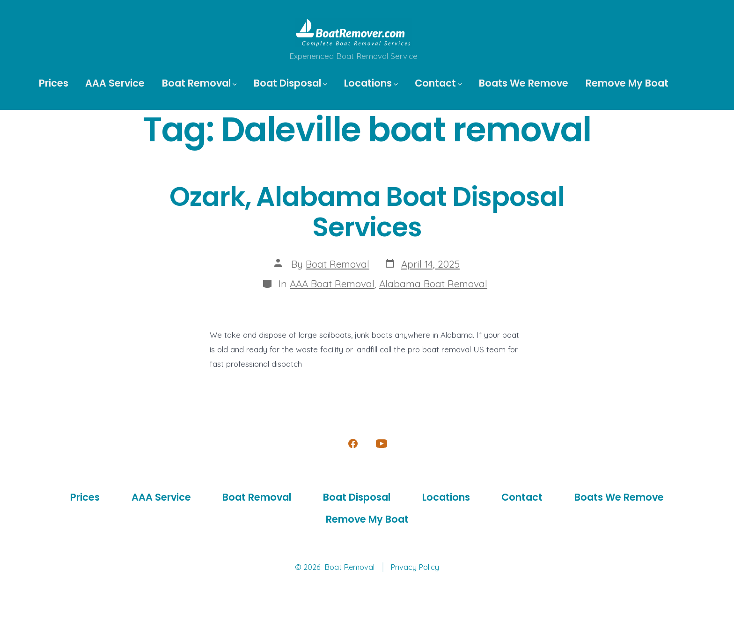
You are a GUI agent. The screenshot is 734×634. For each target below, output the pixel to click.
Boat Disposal (290, 83)
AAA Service (115, 83)
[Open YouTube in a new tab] (381, 443)
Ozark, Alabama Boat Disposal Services (366, 212)
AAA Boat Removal (332, 283)
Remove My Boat (627, 83)
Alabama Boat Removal (433, 283)
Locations (371, 83)
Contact (438, 83)
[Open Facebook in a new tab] (353, 443)
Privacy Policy (414, 567)
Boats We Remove (523, 83)
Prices (53, 83)
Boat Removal (199, 83)
